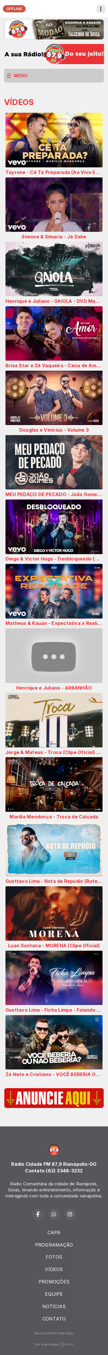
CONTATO (54, 1319)
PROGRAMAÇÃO (54, 1245)
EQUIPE (54, 1294)
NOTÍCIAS (54, 1306)
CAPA (54, 1232)
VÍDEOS (54, 1269)
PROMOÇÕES (54, 1282)
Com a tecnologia (54, 1344)
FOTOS (54, 1257)
